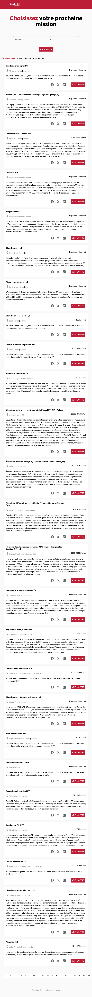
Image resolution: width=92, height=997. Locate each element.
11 (34, 976)
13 (43, 976)
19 (70, 976)
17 (61, 976)
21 (80, 976)
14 (48, 976)
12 (38, 976)
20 (75, 976)
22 (84, 976)
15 (52, 976)
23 (89, 976)
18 (66, 976)
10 (29, 976)
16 (57, 976)
